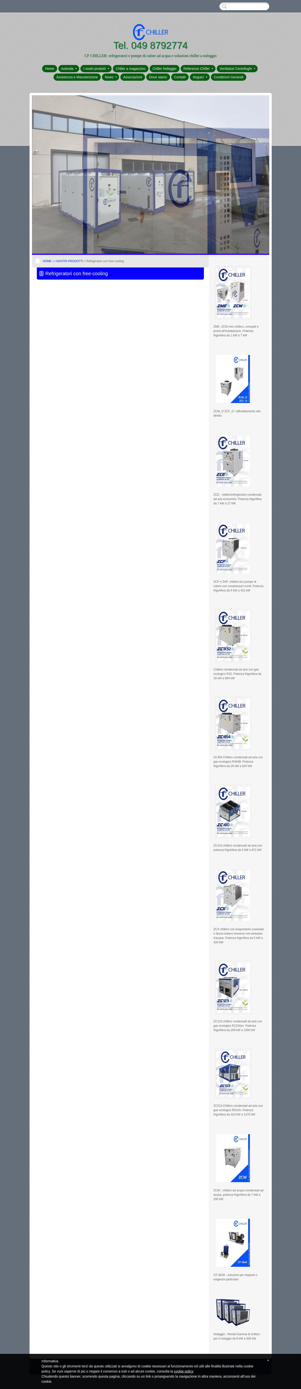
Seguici (200, 77)
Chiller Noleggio (165, 69)
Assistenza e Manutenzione (77, 77)
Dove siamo (158, 77)
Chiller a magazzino (131, 69)
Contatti (180, 77)
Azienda (69, 69)
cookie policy (183, 1371)
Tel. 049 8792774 (150, 45)
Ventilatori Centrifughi (237, 69)
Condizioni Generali (228, 77)
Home (49, 69)
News (111, 77)
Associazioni (132, 77)
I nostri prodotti (96, 69)
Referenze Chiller (198, 69)
